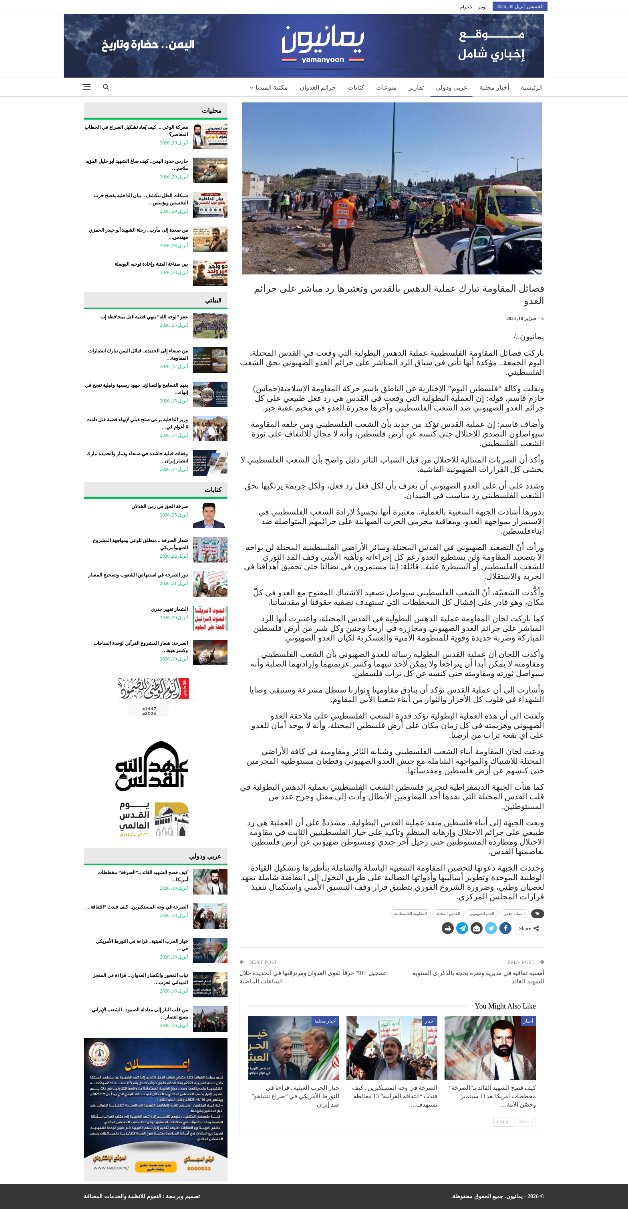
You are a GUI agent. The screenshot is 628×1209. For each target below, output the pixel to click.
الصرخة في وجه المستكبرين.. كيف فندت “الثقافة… (137, 907)
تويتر (482, 6)
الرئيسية (532, 87)
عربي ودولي (451, 87)
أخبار (528, 1021)
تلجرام (466, 6)
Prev (525, 1121)
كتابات (356, 87)
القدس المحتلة (448, 913)
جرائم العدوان (318, 87)
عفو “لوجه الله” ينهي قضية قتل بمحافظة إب (144, 317)
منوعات (386, 87)
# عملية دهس (514, 913)
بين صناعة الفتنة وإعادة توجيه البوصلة (151, 264)
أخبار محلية (494, 87)
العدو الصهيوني (482, 913)
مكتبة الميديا (272, 87)
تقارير (416, 87)
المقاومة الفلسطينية (410, 913)
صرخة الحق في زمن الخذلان (159, 506)
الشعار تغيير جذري (169, 609)
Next (503, 1121)
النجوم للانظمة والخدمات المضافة (122, 1196)
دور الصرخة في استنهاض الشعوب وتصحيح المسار (138, 575)
